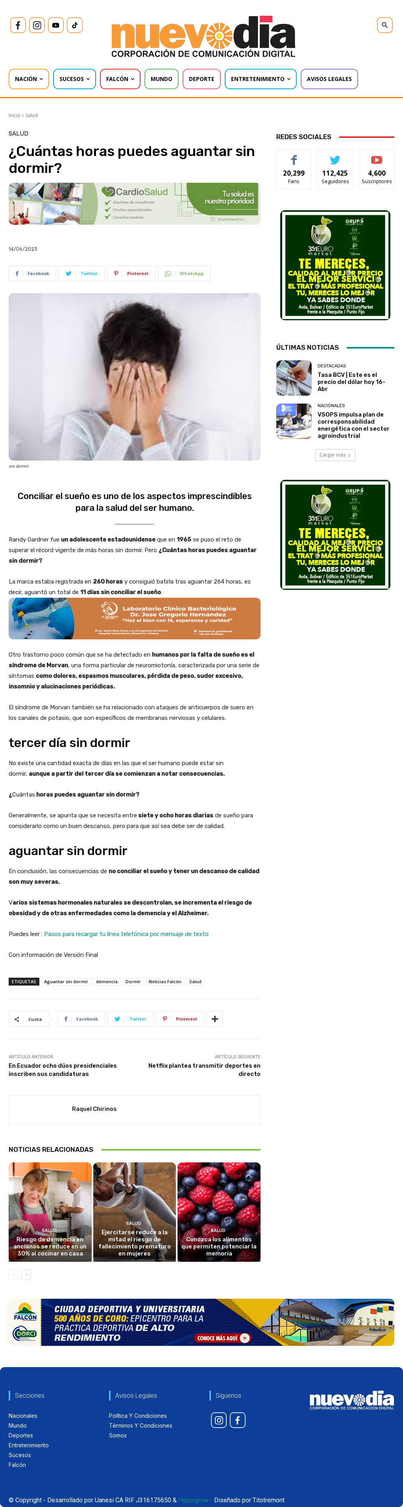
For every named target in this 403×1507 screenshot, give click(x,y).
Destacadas (332, 366)
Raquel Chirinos (94, 1108)
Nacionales (331, 406)
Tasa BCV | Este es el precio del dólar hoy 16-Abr (351, 382)
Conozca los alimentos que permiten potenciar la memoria (219, 1246)
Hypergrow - (195, 1500)
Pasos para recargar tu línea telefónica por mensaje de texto (126, 934)
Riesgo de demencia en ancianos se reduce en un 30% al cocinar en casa (50, 1246)
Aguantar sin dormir (66, 981)
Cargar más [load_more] (335, 455)
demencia (107, 981)
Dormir (133, 981)
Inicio (14, 115)
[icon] (18, 25)
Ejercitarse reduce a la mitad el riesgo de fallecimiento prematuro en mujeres (134, 1243)
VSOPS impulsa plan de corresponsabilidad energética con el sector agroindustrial (354, 425)
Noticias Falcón (165, 981)
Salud (32, 115)
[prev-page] (13, 1275)
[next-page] (26, 1275)
